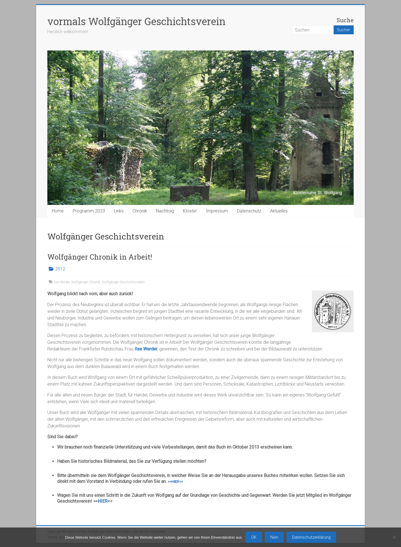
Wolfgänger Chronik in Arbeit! (99, 257)
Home (58, 211)
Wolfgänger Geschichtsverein (123, 282)
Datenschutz (249, 211)
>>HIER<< (175, 482)
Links (119, 211)
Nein (274, 537)
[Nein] (394, 537)
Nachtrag (165, 211)
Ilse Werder (62, 282)
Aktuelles (279, 211)
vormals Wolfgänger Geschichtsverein (136, 21)
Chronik (140, 211)
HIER (102, 501)
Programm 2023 (89, 211)
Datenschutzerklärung (311, 537)
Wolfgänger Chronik (85, 282)
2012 (60, 269)
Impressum (217, 211)
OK (253, 537)
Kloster (190, 211)
